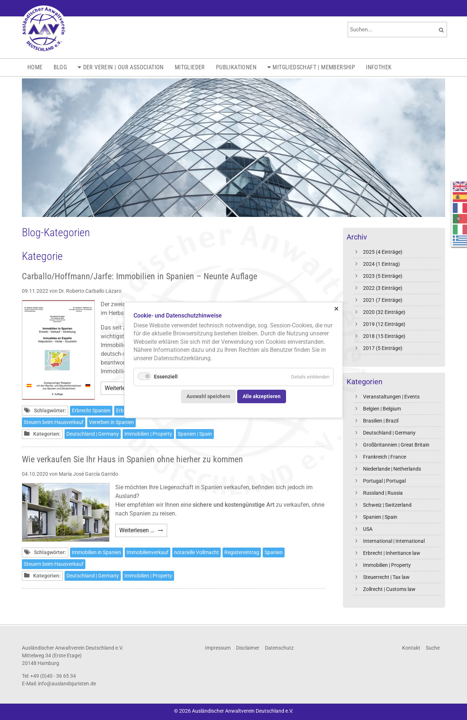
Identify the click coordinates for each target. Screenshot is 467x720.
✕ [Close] (336, 308)
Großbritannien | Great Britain (396, 445)
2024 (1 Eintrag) (381, 264)
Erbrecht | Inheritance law (391, 553)
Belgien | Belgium (382, 409)
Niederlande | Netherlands (392, 469)
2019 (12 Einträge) (384, 324)
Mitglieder (190, 67)
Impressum (218, 648)
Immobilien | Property (387, 565)
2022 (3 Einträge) (382, 288)
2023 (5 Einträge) (382, 276)
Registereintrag (241, 552)
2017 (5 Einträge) (382, 348)
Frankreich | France (384, 457)
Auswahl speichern (208, 396)
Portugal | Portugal (384, 481)
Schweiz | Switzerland (387, 505)
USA (368, 529)
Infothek (378, 67)
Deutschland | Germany (389, 433)
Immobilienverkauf (148, 552)
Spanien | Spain (380, 517)
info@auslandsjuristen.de (67, 683)
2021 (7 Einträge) (382, 300)
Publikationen (236, 67)
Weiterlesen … (143, 531)
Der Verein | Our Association (123, 67)
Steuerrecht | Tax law (386, 577)
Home (35, 67)
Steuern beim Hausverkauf (54, 422)
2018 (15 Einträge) (384, 336)
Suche (433, 648)
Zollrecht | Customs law (389, 589)
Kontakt (411, 648)
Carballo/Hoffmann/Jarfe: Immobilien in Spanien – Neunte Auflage (139, 276)
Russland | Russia (383, 493)
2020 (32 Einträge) (384, 312)
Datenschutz (279, 648)
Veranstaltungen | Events (391, 397)
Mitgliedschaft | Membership (314, 67)
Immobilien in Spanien (96, 552)
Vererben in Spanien (111, 422)
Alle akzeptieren (262, 396)
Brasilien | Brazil (380, 421)
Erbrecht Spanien (91, 410)
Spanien (274, 552)
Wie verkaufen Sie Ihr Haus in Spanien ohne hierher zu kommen (132, 459)
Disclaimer (247, 648)
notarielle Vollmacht (196, 552)
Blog (60, 67)
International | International (394, 541)
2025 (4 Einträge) (382, 252)
